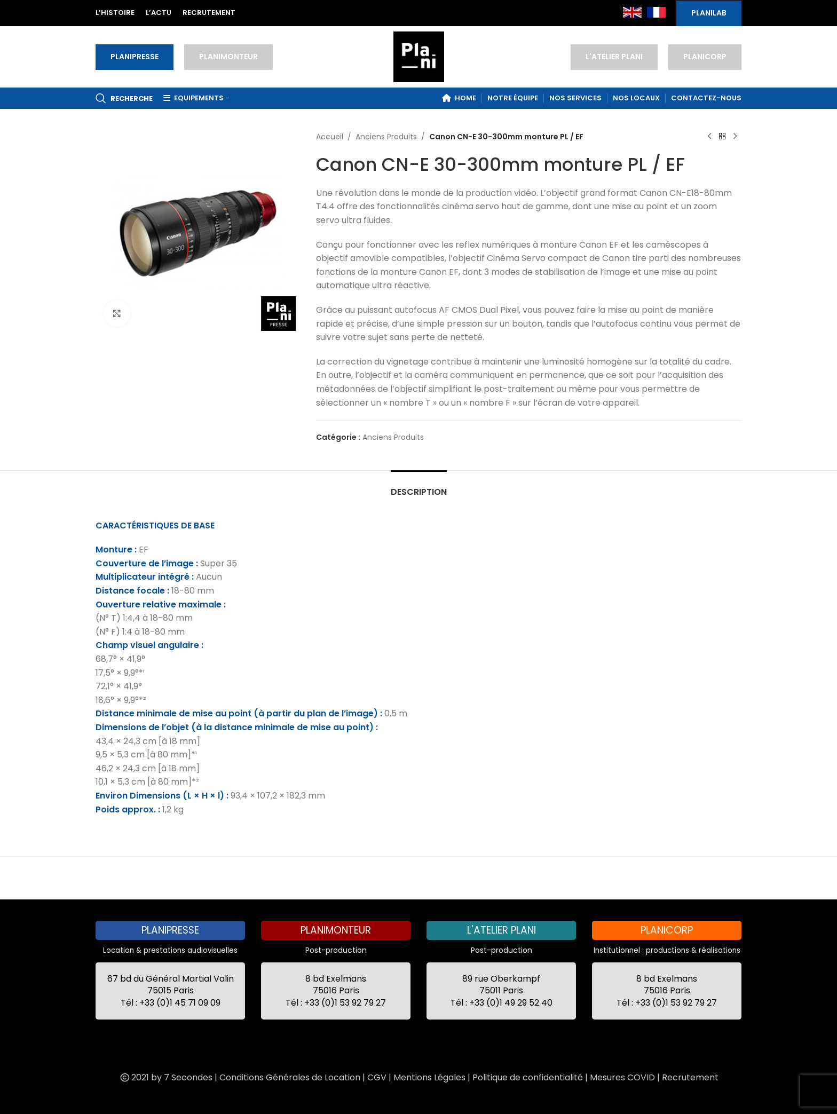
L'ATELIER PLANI (614, 56)
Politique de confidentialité (527, 1077)
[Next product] (735, 136)
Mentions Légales (429, 1077)
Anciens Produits (386, 136)
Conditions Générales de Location (289, 1077)
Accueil (329, 136)
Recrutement (690, 1077)
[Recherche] (124, 98)
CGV (376, 1077)
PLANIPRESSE (134, 56)
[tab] (419, 486)
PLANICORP (705, 56)
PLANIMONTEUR (228, 56)
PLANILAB (709, 12)
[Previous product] (709, 136)
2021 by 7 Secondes (165, 1077)
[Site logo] (418, 56)
